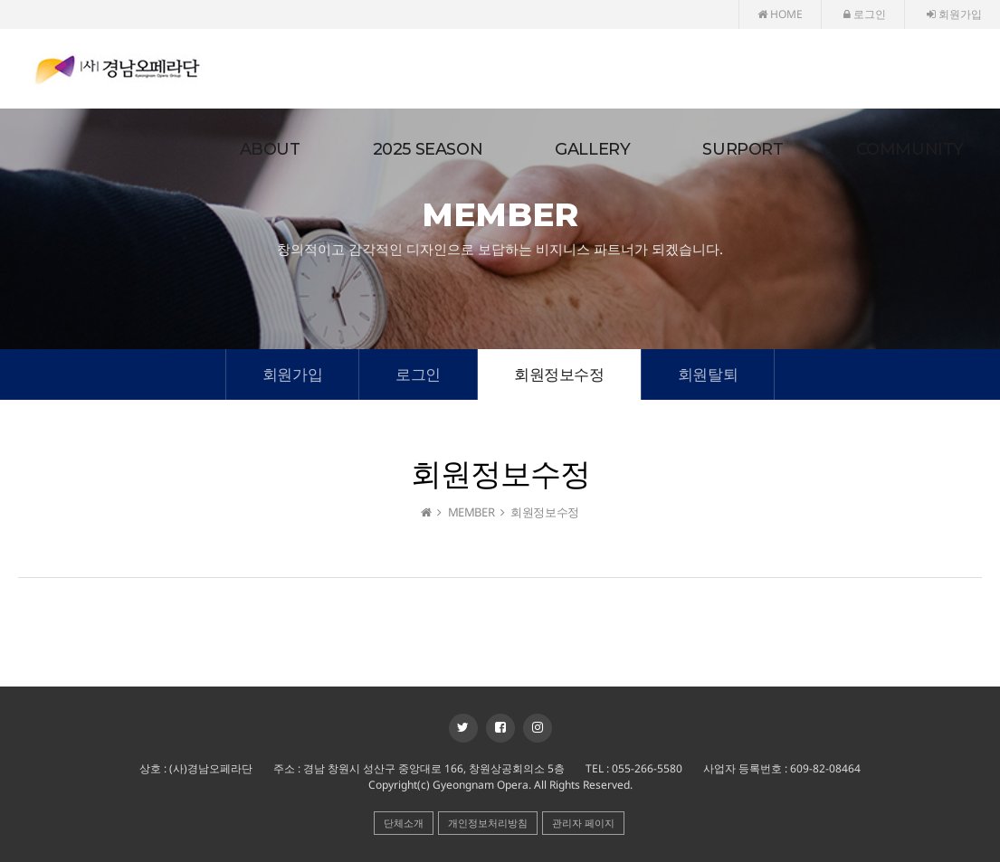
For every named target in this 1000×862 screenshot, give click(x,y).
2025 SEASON (428, 149)
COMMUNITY (910, 149)
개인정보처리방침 (488, 822)
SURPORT (742, 149)
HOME (780, 14)
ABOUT (270, 149)
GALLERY (592, 149)
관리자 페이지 (583, 822)
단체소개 (404, 822)
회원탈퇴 (708, 374)
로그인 (864, 14)
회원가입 (954, 14)
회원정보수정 (559, 374)
